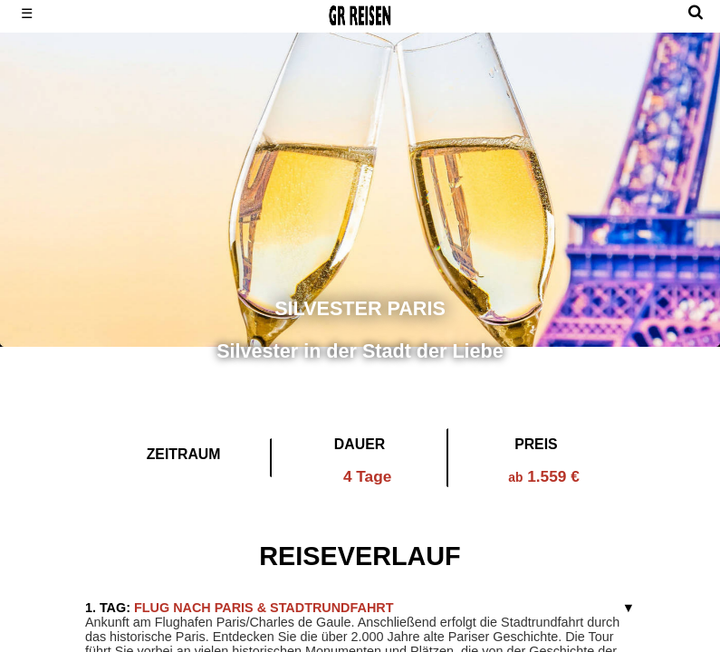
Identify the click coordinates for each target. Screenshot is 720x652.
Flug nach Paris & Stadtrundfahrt (239, 607)
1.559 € (544, 476)
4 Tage (367, 476)
